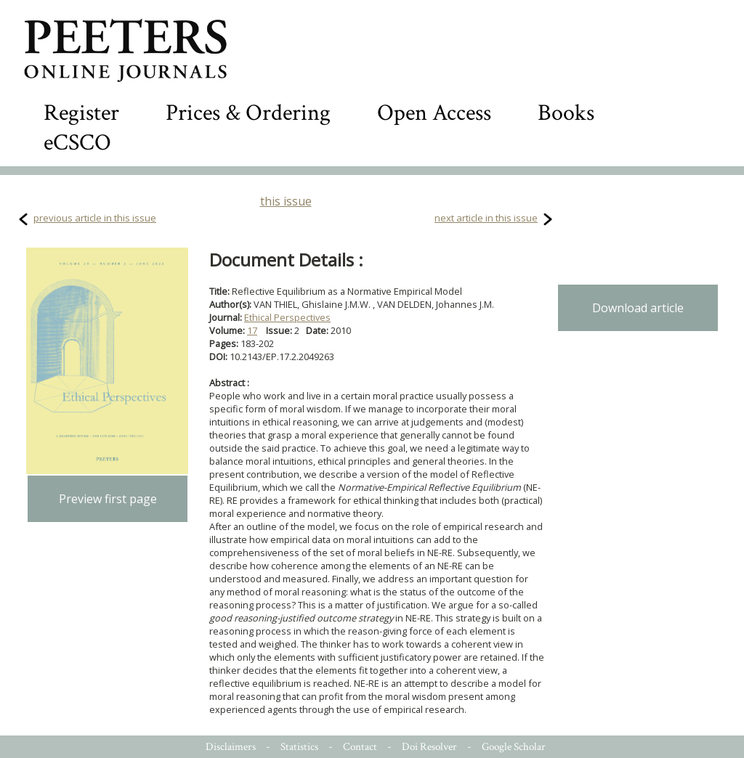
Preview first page (108, 499)
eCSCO (77, 143)
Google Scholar (514, 747)
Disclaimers (231, 747)
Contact (360, 747)
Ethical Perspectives (287, 317)
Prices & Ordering (248, 113)
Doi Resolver (429, 747)
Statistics (299, 747)
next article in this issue (486, 217)
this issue (286, 201)
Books (566, 113)
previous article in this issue (94, 217)
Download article (638, 308)
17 (252, 330)
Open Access (434, 113)
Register (81, 113)
